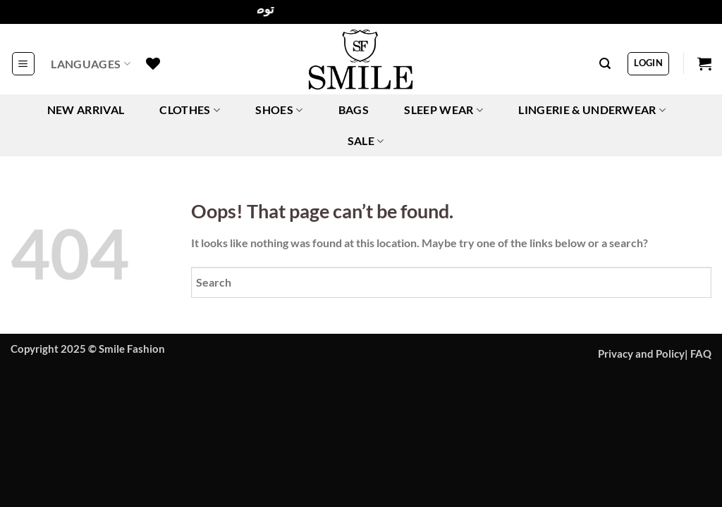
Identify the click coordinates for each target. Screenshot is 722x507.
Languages (90, 64)
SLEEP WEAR (443, 110)
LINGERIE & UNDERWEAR (592, 110)
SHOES (278, 110)
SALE (366, 141)
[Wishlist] (153, 63)
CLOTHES (189, 110)
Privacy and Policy (641, 354)
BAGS (353, 109)
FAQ (700, 354)
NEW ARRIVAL (86, 109)
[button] (23, 63)
